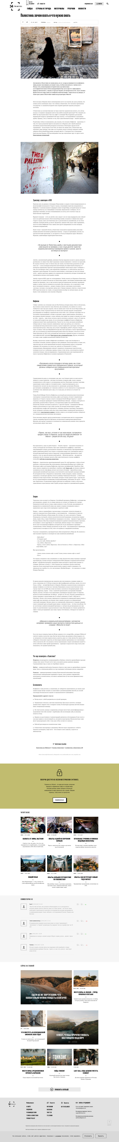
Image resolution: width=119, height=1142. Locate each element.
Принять (101, 1136)
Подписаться (89, 4)
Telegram (49, 1115)
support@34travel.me (80, 1113)
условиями (58, 1136)
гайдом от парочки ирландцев (49, 459)
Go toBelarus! (31, 3)
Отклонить (88, 1136)
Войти (99, 4)
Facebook (49, 1109)
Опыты (48, 22)
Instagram (50, 1106)
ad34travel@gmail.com (81, 1117)
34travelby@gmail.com (81, 1108)
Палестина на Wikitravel (43, 747)
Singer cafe (69, 468)
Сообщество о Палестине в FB (74, 747)
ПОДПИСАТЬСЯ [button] (59, 800)
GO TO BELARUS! (65, 1107)
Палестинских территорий (41, 135)
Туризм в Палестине (58, 747)
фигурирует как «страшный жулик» (61, 335)
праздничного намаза (48, 412)
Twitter (49, 1112)
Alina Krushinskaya (64, 22)
